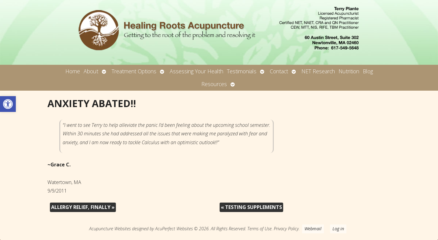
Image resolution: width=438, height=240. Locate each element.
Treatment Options (134, 71)
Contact (279, 71)
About (91, 71)
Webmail (313, 228)
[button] (8, 104)
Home (72, 71)
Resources (214, 84)
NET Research (318, 71)
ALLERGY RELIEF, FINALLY (83, 207)
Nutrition (349, 71)
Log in (338, 228)
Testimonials (241, 71)
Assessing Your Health (196, 71)
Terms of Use (259, 228)
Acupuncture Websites (110, 228)
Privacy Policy (286, 228)
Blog (368, 71)
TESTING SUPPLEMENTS (251, 207)
